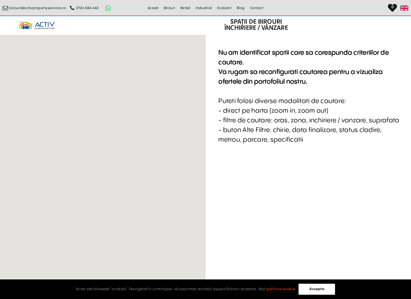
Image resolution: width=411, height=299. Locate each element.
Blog (241, 8)
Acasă (153, 8)
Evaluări (224, 8)
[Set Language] (404, 8)
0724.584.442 (87, 8)
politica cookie (280, 289)
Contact (256, 8)
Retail (185, 8)
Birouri (169, 8)
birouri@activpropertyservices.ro (37, 8)
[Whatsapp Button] (108, 8)
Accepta (316, 289)
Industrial (204, 8)
